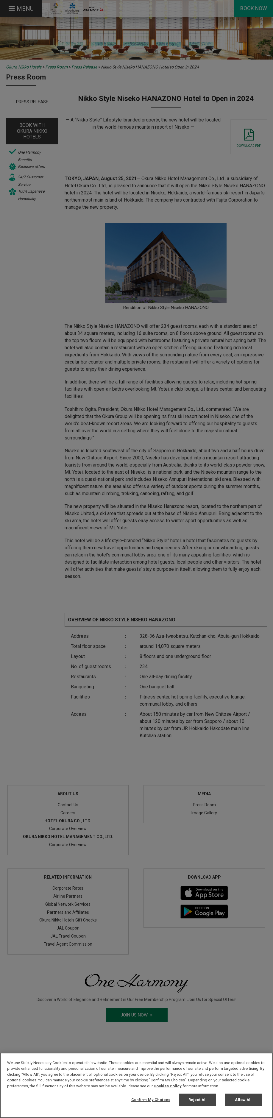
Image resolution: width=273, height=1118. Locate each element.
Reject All (197, 1099)
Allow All (243, 1099)
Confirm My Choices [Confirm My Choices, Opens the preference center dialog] (150, 1099)
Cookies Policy (168, 1086)
